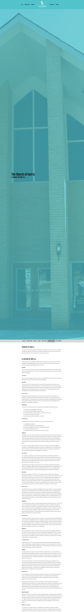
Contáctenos (52, 4)
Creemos (39, 340)
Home (22, 4)
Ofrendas (57, 4)
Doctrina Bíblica (58, 340)
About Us (24, 340)
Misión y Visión (44, 340)
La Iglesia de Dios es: (51, 340)
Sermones (32, 4)
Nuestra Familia (29, 340)
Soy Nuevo (34, 340)
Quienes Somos (27, 4)
